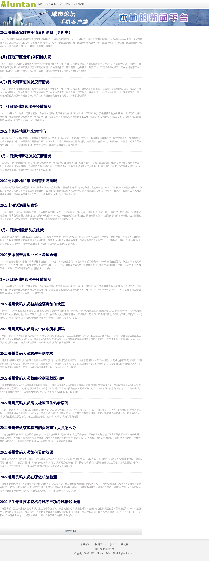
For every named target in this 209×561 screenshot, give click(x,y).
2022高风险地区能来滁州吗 (23, 131)
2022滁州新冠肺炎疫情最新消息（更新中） (36, 32)
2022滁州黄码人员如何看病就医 (26, 452)
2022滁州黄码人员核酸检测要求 (26, 353)
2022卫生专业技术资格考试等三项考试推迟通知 (40, 502)
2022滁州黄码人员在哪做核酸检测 (28, 477)
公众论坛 (64, 4)
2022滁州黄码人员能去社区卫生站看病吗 (34, 403)
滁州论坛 (51, 4)
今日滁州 (78, 4)
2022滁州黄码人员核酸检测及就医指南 (32, 378)
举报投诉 (99, 544)
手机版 (124, 544)
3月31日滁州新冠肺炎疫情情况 (25, 106)
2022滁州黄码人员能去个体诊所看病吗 (32, 329)
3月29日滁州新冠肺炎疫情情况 (25, 279)
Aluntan (100, 553)
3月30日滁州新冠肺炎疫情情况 (25, 156)
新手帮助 (85, 544)
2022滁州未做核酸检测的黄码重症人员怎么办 (38, 428)
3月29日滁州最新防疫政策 (22, 230)
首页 (40, 4)
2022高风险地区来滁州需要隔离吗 (28, 181)
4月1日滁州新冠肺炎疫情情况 (24, 82)
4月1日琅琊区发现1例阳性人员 (25, 57)
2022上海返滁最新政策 (19, 205)
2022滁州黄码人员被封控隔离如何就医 (32, 304)
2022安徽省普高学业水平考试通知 (28, 255)
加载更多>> (71, 531)
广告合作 (112, 544)
